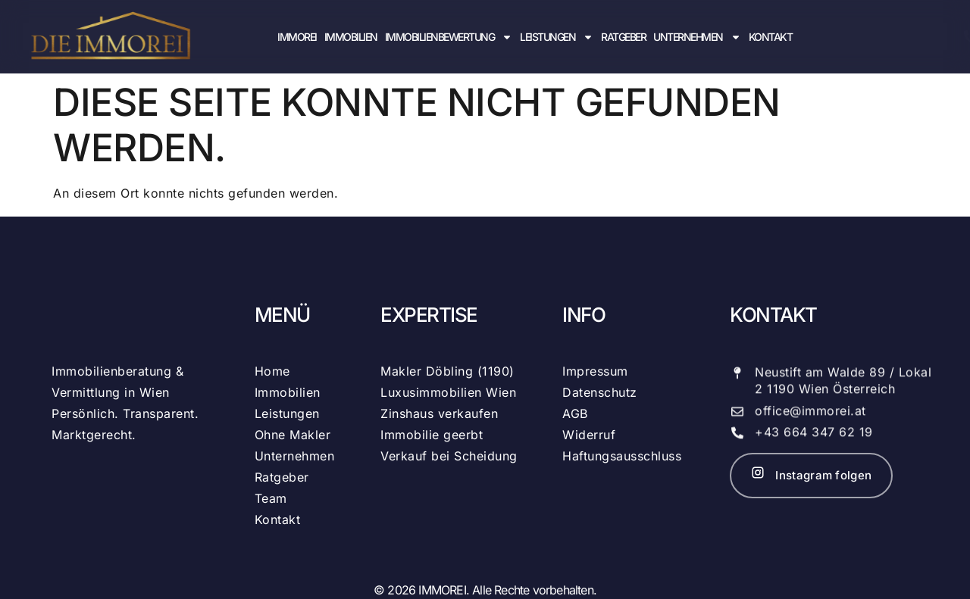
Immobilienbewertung (449, 36)
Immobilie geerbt (431, 434)
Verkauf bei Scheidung (449, 455)
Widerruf (588, 434)
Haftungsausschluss (621, 455)
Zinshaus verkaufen (439, 413)
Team (271, 498)
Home (272, 371)
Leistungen (556, 36)
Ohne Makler (293, 434)
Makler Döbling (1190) (447, 371)
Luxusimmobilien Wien (448, 392)
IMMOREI (297, 36)
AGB (575, 413)
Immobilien (350, 36)
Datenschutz (599, 392)
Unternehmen (697, 36)
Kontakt (771, 36)
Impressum (595, 371)
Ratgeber (623, 36)
